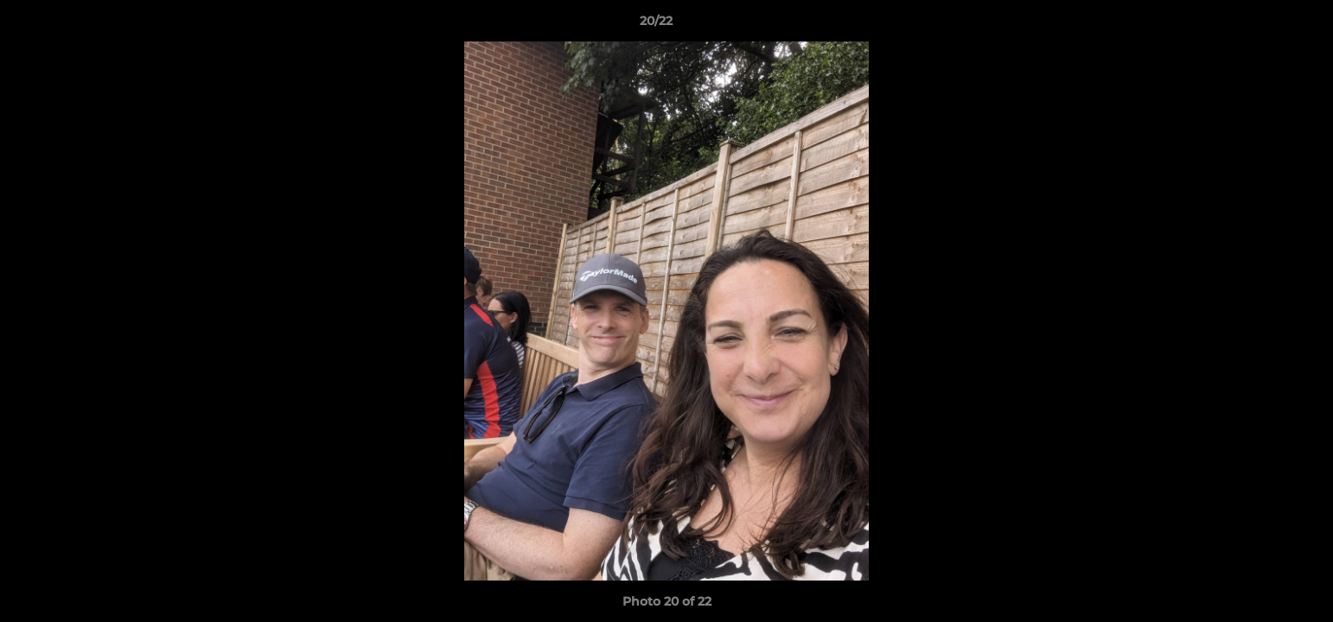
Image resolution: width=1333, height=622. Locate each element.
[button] (1260, 25)
